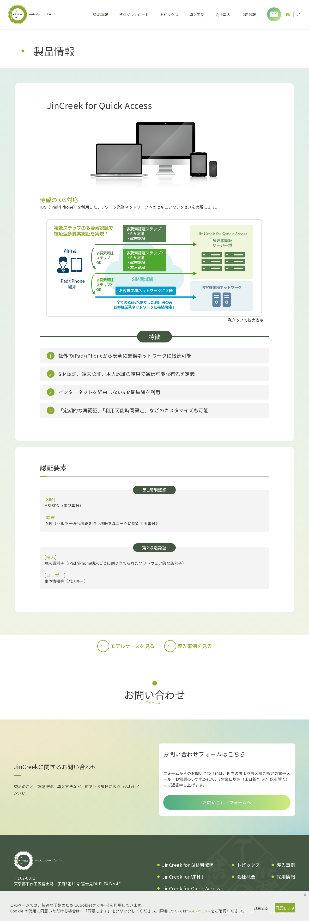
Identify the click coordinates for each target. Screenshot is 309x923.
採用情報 (248, 14)
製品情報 (100, 14)
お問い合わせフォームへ (227, 803)
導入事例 (196, 14)
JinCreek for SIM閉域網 (188, 867)
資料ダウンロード (134, 14)
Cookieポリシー (201, 892)
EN (288, 14)
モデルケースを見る (126, 646)
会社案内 (222, 14)
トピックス (169, 14)
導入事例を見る (188, 646)
